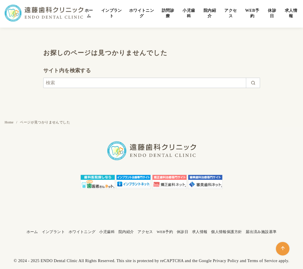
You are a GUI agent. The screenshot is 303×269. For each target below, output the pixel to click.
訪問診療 (168, 13)
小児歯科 (188, 13)
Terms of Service (262, 260)
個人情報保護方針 (226, 232)
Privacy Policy (226, 260)
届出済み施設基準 (261, 232)
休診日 (272, 13)
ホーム (89, 13)
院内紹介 (210, 13)
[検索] (151, 83)
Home (9, 122)
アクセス (230, 13)
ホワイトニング (141, 13)
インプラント (111, 13)
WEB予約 (252, 13)
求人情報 (291, 13)
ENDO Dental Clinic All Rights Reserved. (78, 260)
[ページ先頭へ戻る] (282, 248)
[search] (253, 83)
